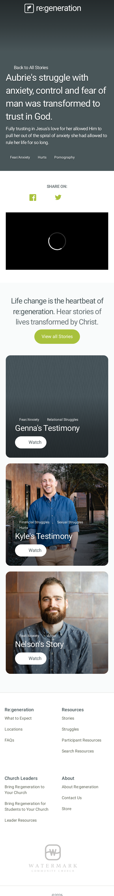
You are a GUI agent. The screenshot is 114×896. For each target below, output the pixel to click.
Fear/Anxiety (20, 157)
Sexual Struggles (70, 522)
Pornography (64, 157)
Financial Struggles (34, 522)
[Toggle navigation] (14, 8)
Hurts (42, 157)
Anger (51, 636)
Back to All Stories (27, 67)
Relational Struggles (62, 420)
